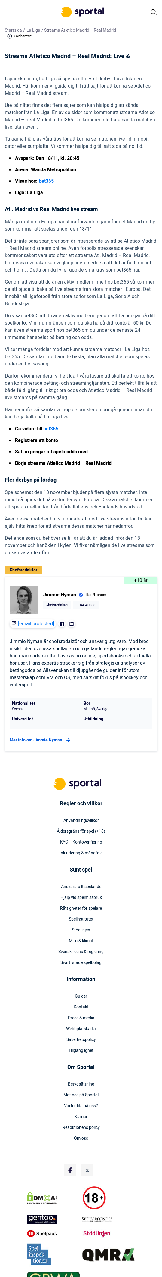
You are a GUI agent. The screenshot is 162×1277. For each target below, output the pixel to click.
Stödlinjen (81, 930)
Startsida (13, 30)
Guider (81, 996)
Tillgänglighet (81, 1051)
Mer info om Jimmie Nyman (41, 740)
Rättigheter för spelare (81, 909)
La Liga (33, 30)
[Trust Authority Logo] (53, 1219)
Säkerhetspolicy (81, 1040)
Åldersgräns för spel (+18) (81, 831)
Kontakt (81, 1007)
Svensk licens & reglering (81, 952)
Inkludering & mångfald (81, 853)
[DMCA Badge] (53, 1198)
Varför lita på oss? (81, 1106)
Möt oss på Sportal (81, 1095)
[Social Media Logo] (70, 1170)
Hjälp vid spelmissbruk (81, 898)
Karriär (81, 1117)
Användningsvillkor (81, 821)
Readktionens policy (81, 1128)
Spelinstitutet (81, 919)
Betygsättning (81, 1084)
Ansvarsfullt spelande (81, 887)
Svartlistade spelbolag (81, 963)
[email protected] (36, 623)
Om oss (81, 1139)
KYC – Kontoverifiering (81, 842)
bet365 (46, 181)
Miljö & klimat (81, 941)
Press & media (81, 1018)
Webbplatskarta (81, 1029)
